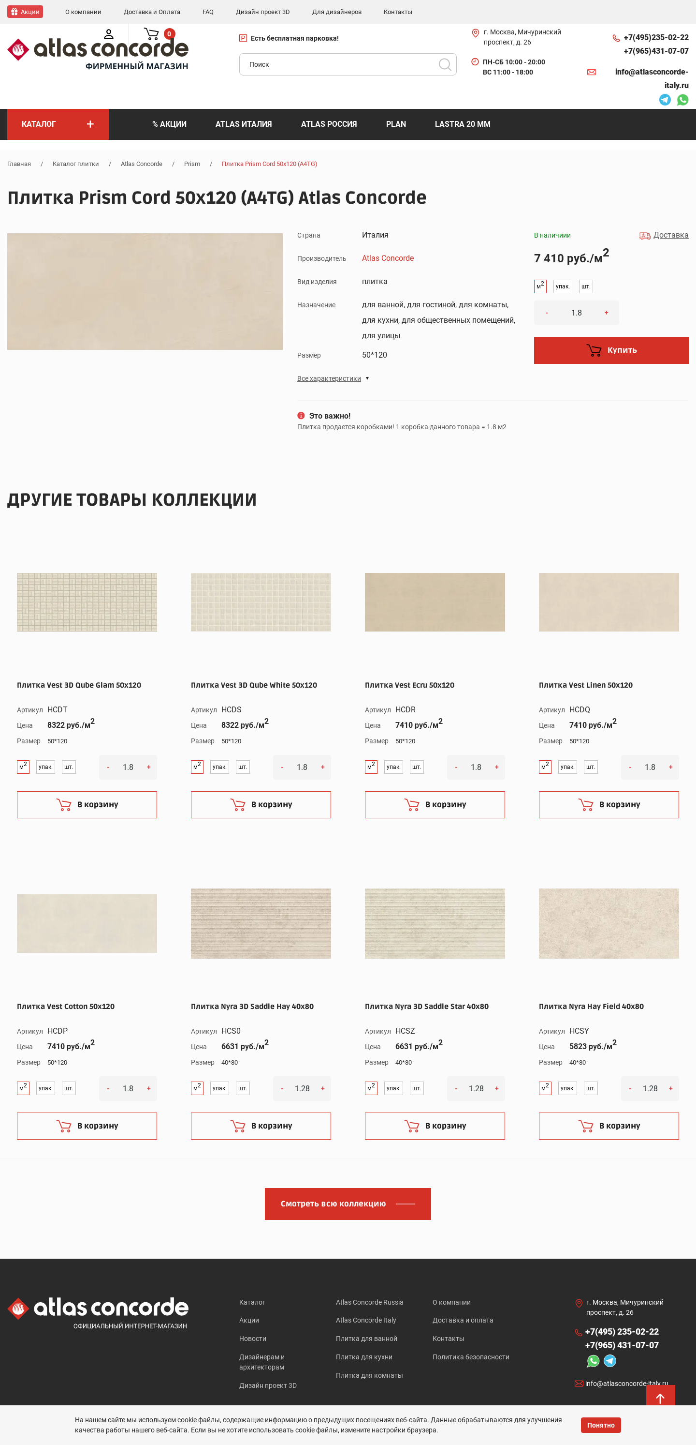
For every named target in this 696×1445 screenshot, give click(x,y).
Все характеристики (329, 378)
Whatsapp (682, 100)
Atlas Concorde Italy (366, 1320)
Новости (252, 1339)
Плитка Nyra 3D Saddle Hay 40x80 (252, 1005)
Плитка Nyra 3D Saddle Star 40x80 (427, 1005)
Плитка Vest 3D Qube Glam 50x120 (79, 684)
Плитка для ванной (366, 1339)
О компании (452, 1301)
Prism (192, 163)
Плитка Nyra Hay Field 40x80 (591, 1005)
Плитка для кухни (364, 1358)
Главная (19, 163)
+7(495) (656, 37)
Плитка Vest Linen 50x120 (586, 684)
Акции (249, 1320)
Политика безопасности (471, 1358)
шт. (586, 286)
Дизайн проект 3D (268, 1387)
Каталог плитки (76, 163)
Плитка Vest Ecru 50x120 (409, 684)
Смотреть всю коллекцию (333, 1203)
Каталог (252, 1301)
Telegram (665, 100)
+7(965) (656, 51)
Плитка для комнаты (369, 1377)
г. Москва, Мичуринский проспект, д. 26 (522, 36)
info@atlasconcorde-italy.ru (652, 78)
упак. (563, 286)
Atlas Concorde (141, 163)
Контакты (448, 1339)
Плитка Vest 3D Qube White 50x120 (254, 684)
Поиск (445, 63)
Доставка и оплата (463, 1320)
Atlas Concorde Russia (370, 1301)
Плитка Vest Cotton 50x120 (66, 1005)
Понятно (601, 1425)
